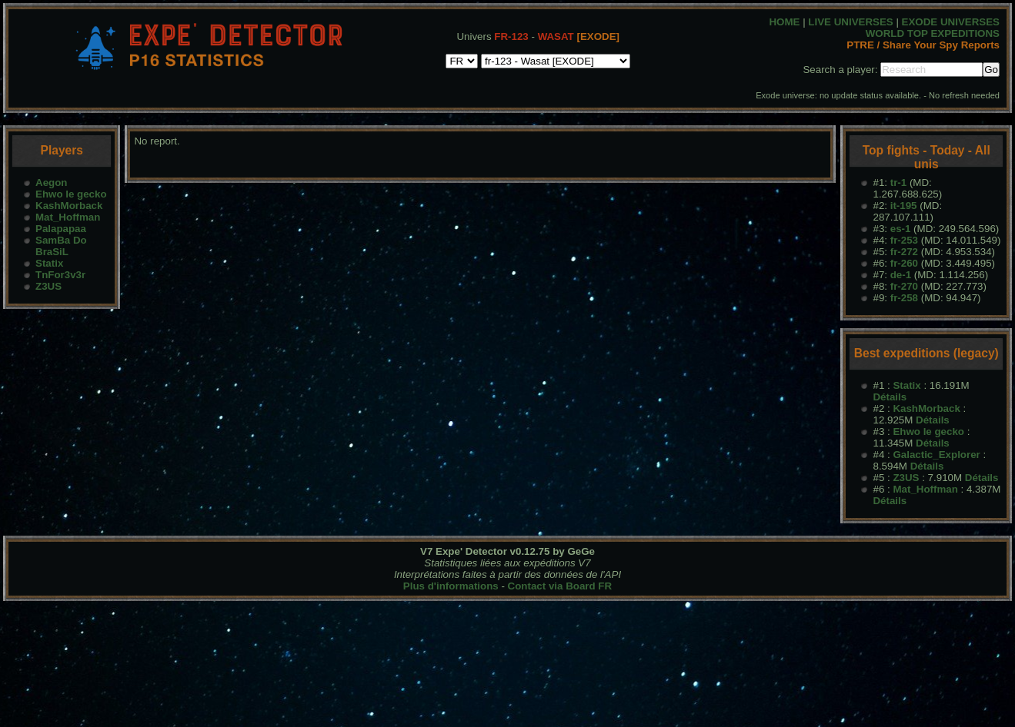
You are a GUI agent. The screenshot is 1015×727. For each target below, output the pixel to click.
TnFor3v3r (60, 275)
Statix (49, 263)
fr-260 (904, 263)
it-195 (903, 205)
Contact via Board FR (560, 586)
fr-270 (904, 286)
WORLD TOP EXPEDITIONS (933, 33)
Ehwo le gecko (71, 194)
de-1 (900, 275)
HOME (784, 22)
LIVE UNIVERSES (850, 22)
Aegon (51, 182)
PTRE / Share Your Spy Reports (923, 45)
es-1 (900, 228)
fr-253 (904, 240)
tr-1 (898, 182)
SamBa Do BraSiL (61, 245)
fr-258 (904, 298)
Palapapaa (60, 228)
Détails (889, 397)
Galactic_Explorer (936, 454)
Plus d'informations (451, 586)
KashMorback (68, 205)
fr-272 (904, 251)
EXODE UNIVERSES (951, 22)
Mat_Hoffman (67, 217)
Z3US (48, 286)
